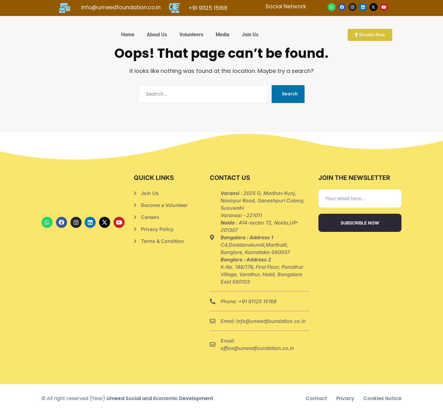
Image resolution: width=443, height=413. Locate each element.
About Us (157, 35)
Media (222, 35)
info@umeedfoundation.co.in (271, 321)
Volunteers (191, 35)
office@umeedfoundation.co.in (257, 348)
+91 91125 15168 (257, 301)
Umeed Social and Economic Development (159, 398)
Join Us (250, 35)
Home (127, 35)
